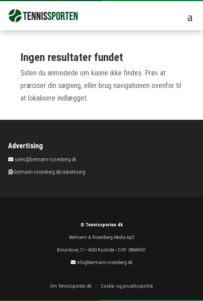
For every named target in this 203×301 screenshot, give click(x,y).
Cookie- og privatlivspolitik (127, 286)
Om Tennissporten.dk (70, 286)
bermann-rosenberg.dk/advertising (49, 172)
